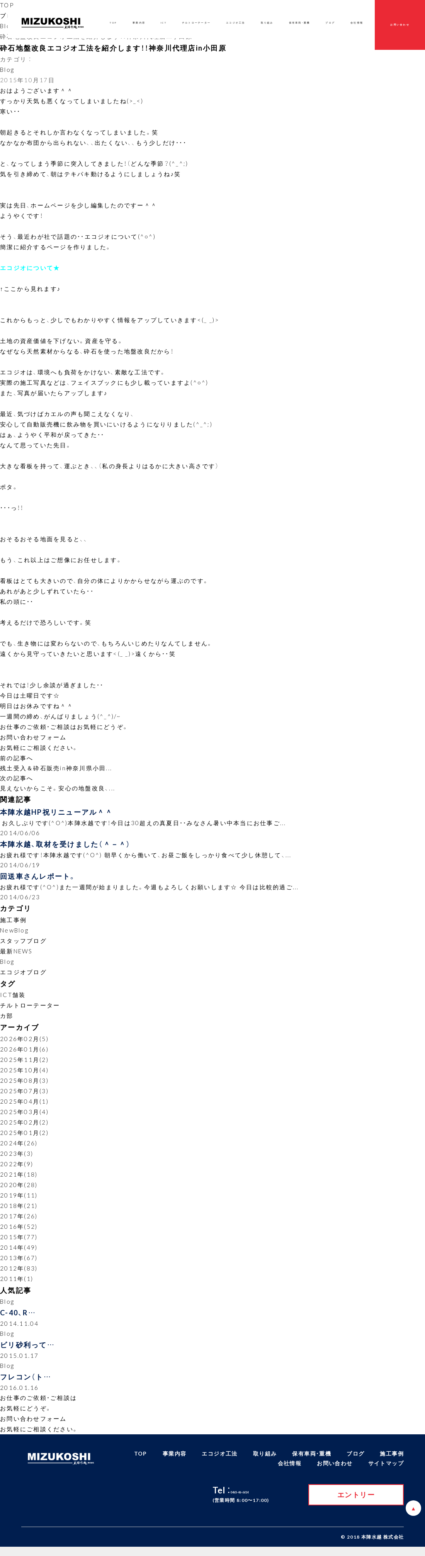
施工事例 (13, 925)
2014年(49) (18, 1252)
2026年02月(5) (24, 1044)
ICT (164, 23)
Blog (7, 26)
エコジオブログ (23, 977)
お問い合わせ (400, 25)
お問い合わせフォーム (33, 737)
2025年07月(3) (24, 1096)
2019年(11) (18, 1200)
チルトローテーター (30, 1010)
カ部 (7, 1021)
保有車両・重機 (299, 23)
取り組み (267, 23)
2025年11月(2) (24, 1064)
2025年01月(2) (24, 1137)
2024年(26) (18, 1148)
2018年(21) (18, 1210)
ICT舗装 (13, 1000)
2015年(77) (18, 1242)
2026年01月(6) (24, 1054)
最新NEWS (16, 956)
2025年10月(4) (24, 1075)
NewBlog (14, 935)
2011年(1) (16, 1283)
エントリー (356, 1503)
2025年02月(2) (24, 1127)
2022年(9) (16, 1169)
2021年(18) (18, 1179)
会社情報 (356, 23)
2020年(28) (18, 1190)
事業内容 (139, 23)
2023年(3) (16, 1158)
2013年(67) (18, 1263)
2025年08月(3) (24, 1085)
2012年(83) (18, 1273)
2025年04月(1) (24, 1106)
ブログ (330, 23)
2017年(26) (18, 1221)
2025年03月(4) (24, 1117)
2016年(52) (18, 1231)
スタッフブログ (23, 945)
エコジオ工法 (235, 23)
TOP (7, 5)
